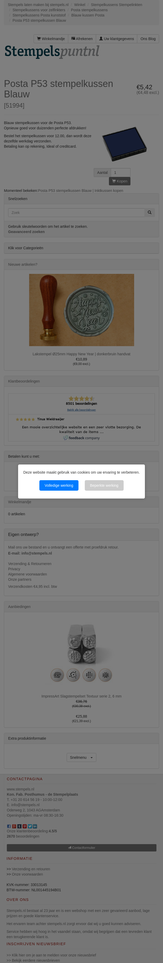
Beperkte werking (104, 485)
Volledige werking (59, 485)
